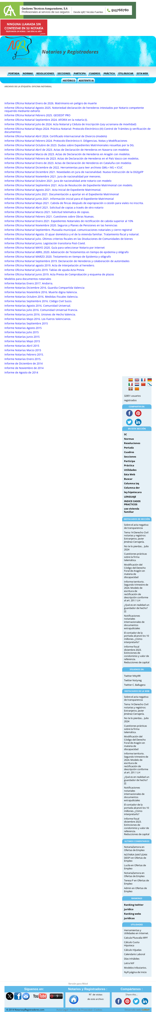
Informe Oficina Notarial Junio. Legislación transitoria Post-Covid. (45, 243)
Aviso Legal (62, 1009)
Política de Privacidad (81, 1009)
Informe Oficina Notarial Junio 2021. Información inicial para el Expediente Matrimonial (59, 198)
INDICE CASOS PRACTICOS (132, 502)
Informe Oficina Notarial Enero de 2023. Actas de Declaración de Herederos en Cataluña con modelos (67, 163)
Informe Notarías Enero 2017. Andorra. (28, 283)
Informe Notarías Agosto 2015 (23, 328)
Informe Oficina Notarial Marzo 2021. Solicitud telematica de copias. (47, 212)
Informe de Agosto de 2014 (21, 372)
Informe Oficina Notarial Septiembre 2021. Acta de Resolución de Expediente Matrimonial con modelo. (68, 185)
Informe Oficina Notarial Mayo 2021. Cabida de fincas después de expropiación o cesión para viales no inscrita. (74, 203)
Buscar (128, 479)
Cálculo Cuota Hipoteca (131, 943)
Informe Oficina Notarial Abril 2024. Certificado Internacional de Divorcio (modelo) (55, 136)
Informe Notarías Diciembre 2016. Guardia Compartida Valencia (44, 287)
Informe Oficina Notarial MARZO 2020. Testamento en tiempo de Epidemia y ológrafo (57, 256)
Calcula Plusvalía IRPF (136, 937)
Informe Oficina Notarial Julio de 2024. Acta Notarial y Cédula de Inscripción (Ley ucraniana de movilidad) (70, 124)
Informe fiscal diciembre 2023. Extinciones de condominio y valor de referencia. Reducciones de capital (136, 654)
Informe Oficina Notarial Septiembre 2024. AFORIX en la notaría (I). (46, 119)
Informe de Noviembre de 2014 (24, 368)
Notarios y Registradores (70, 51)
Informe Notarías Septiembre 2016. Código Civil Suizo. (38, 301)
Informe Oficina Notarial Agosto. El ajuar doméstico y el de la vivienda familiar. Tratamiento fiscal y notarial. (71, 234)
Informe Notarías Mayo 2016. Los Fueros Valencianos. (37, 319)
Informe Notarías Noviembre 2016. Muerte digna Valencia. (41, 292)
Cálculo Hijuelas (132, 950)
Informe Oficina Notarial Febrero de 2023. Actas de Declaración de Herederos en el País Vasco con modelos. (71, 158)
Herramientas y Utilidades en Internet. (136, 932)
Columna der (132, 487)
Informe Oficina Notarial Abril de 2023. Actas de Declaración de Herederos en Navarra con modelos (66, 149)
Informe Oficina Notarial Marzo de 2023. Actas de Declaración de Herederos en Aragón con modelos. (67, 154)
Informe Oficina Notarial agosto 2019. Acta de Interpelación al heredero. (49, 265)
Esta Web (142, 73)
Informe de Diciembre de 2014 (23, 363)
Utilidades (130, 470)
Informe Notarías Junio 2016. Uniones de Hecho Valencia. (40, 314)
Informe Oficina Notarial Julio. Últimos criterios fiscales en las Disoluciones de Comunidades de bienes (68, 239)
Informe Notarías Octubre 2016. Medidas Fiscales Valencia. (41, 296)
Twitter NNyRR (132, 675)
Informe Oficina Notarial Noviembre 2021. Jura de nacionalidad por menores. (52, 176)
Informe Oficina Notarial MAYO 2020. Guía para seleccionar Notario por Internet (54, 247)
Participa (80, 73)
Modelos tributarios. (135, 967)
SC (125, 434)
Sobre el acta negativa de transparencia (136, 526)
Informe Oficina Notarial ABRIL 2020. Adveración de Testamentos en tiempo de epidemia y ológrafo (66, 252)
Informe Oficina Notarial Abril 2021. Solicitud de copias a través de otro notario (53, 207)
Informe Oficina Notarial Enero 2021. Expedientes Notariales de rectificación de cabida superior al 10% (68, 221)
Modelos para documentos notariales (27, 279)
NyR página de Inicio (135, 972)
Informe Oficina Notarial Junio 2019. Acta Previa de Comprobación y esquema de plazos (59, 274)
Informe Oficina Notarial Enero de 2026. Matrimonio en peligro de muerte (50, 103)
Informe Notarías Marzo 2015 (22, 350)
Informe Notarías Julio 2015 (21, 332)
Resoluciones (45, 73)
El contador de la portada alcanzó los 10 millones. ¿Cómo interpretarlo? (136, 637)
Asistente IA (86, 80)
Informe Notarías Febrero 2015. (24, 354)
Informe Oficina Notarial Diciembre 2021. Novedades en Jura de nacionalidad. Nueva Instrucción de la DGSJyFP (73, 172)
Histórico (69, 80)
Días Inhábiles (131, 958)
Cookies (98, 1009)
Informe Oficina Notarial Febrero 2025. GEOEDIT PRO (37, 115)
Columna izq (131, 483)
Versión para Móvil (78, 983)
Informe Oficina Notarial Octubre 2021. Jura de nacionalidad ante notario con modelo (57, 181)
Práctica (109, 73)
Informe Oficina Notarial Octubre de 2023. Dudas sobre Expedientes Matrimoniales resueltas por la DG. (69, 145)
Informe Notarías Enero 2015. (22, 359)
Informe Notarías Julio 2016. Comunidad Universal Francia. (41, 310)
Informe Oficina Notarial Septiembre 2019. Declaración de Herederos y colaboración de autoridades (66, 261)
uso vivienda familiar (131, 510)
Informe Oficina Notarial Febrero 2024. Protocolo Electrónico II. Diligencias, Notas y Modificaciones (65, 140)
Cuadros (94, 73)
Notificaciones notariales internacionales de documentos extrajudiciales (134, 622)
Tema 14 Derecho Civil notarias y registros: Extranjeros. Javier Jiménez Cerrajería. (136, 537)
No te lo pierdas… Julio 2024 (136, 548)
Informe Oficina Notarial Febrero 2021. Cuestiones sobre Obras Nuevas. (49, 216)
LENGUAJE (130, 496)
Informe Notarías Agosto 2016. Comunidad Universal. (37, 305)
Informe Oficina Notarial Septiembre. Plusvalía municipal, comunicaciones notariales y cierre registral (68, 230)
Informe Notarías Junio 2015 (22, 336)
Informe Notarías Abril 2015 (21, 345)
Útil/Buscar (125, 73)
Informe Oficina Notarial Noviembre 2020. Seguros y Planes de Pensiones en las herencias (60, 225)
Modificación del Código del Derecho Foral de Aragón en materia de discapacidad (135, 571)
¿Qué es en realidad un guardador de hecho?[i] (136, 608)
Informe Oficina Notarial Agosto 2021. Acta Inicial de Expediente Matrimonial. (52, 190)
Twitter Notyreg (133, 680)
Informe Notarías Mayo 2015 (22, 341)
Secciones (64, 73)
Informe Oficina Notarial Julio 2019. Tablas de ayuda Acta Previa (44, 270)
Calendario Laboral (134, 954)
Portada (13, 73)
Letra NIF (129, 963)
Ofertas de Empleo (134, 850)
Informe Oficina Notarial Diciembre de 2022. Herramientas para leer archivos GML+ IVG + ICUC (63, 167)
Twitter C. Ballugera (134, 684)
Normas (28, 73)
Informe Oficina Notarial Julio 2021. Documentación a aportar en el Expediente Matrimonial (61, 194)
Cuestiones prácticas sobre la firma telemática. (135, 557)
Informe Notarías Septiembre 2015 (26, 323)
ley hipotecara (133, 492)
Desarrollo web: (137, 1009)
